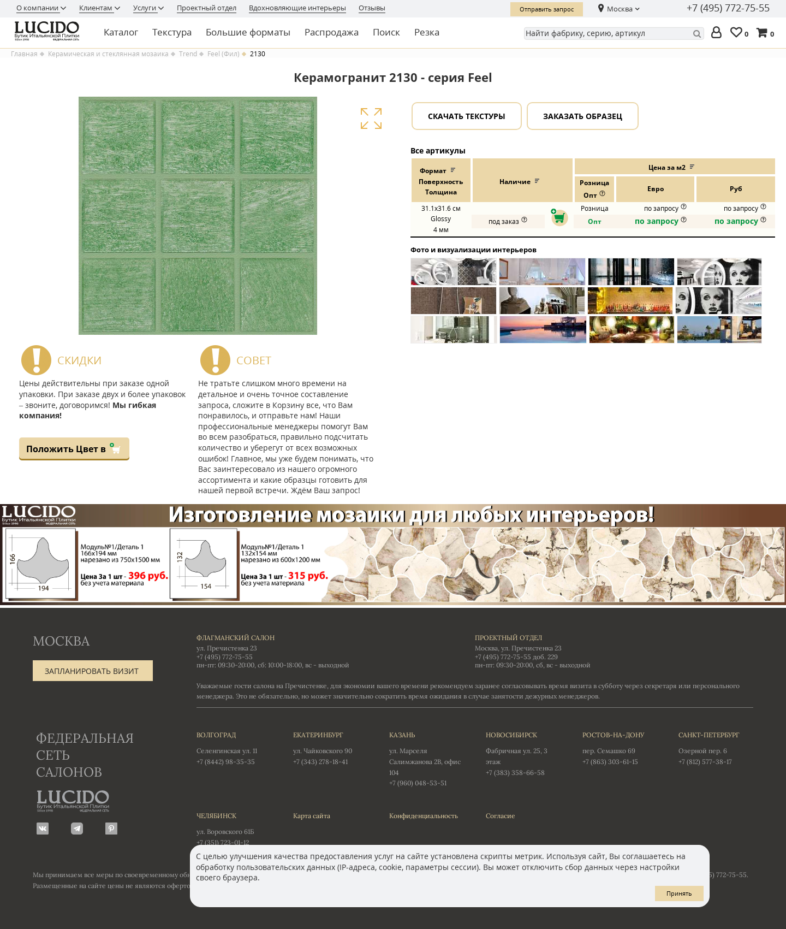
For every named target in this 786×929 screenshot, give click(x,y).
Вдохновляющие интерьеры (297, 8)
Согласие (500, 816)
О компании (38, 8)
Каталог (121, 32)
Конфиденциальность (423, 816)
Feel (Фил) (223, 54)
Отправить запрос (547, 9)
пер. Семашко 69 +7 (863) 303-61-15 (619, 748)
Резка (426, 32)
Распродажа (332, 32)
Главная (24, 54)
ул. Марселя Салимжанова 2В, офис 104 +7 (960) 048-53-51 (426, 758)
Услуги (145, 8)
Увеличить (371, 119)
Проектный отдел (206, 8)
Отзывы (372, 8)
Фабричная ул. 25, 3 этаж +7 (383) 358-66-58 (523, 753)
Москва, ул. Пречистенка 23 (518, 648)
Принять (679, 893)
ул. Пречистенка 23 (226, 648)
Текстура (172, 32)
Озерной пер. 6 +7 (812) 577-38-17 (715, 748)
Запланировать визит (92, 671)
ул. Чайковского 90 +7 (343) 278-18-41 (330, 748)
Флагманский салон (235, 638)
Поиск (386, 32)
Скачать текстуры (466, 116)
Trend (188, 54)
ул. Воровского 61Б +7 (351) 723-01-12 (233, 828)
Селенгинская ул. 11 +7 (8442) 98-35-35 (233, 748)
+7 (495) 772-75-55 (728, 8)
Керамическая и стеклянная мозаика (108, 54)
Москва (620, 9)
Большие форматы (248, 32)
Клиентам (96, 8)
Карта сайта (311, 816)
